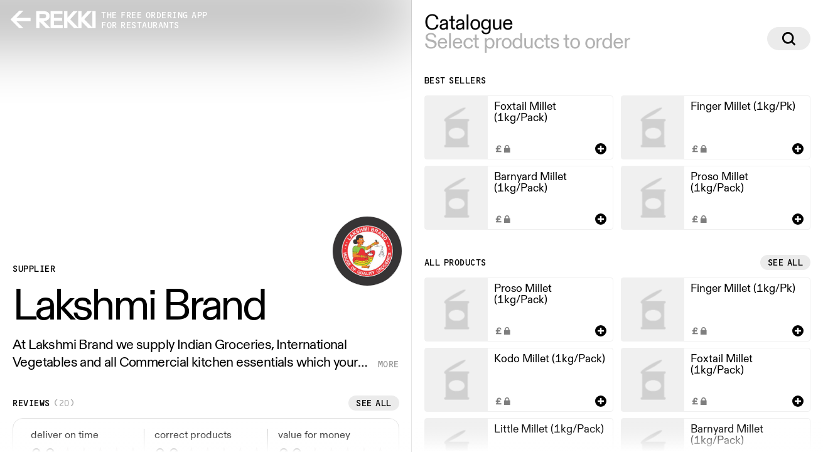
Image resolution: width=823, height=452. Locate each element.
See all (374, 403)
